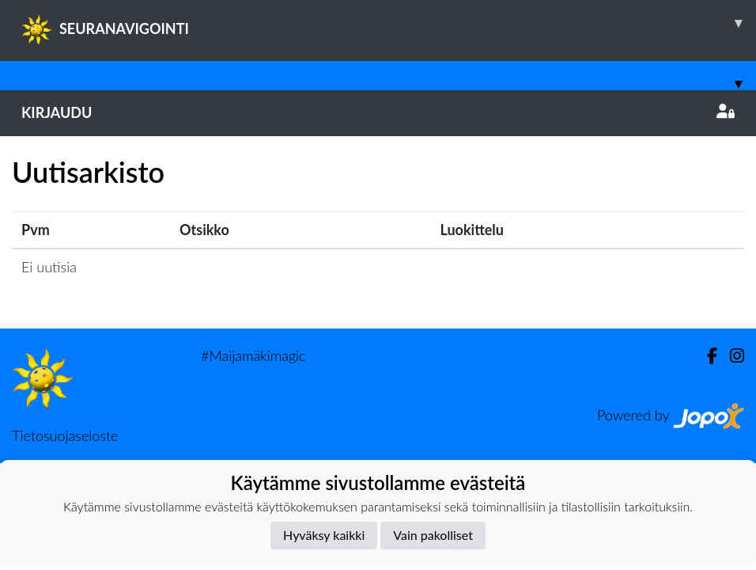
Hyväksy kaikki (324, 534)
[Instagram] (730, 356)
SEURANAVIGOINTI (388, 23)
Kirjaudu (378, 112)
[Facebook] (705, 356)
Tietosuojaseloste (65, 435)
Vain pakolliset (433, 534)
